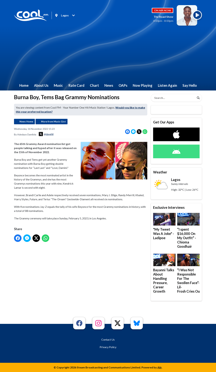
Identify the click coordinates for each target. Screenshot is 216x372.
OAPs (123, 85)
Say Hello (190, 85)
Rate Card (76, 85)
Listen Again (167, 85)
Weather (160, 172)
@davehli (46, 134)
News (108, 85)
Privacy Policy (108, 347)
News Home (26, 121)
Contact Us (108, 339)
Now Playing (142, 85)
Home (24, 85)
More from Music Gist (53, 121)
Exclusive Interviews (169, 207)
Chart (94, 85)
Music (58, 85)
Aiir (159, 367)
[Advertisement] (108, 55)
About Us (41, 85)
